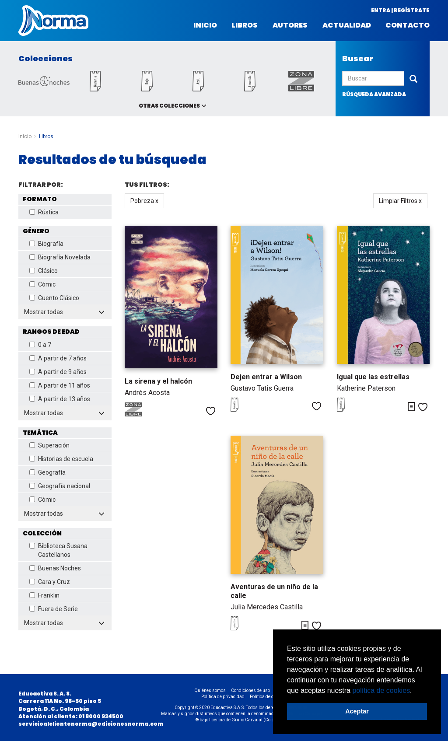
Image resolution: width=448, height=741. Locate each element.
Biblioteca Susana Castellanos (58, 550)
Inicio (205, 25)
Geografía (47, 472)
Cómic (42, 284)
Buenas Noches (55, 568)
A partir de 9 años (58, 371)
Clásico (43, 270)
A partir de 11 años (59, 385)
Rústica (44, 212)
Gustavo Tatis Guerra (262, 388)
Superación (49, 445)
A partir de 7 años (58, 358)
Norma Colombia (53, 20)
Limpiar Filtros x (400, 200)
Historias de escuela (61, 458)
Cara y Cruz (49, 581)
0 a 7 (40, 344)
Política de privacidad (223, 696)
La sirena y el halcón (158, 381)
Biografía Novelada (60, 257)
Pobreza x (144, 200)
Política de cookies (268, 696)
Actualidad (346, 25)
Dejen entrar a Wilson (266, 377)
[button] (415, 691)
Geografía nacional (59, 485)
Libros (244, 25)
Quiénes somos (210, 690)
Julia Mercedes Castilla (267, 607)
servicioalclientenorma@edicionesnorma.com (90, 723)
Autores (290, 25)
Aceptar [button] (357, 711)
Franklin (44, 595)
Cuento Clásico (54, 297)
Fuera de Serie (53, 608)
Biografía (46, 243)
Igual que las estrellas (373, 377)
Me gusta (210, 411)
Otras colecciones (169, 105)
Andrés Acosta (147, 392)
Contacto (407, 25)
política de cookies (381, 690)
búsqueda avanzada (374, 94)
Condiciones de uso (250, 690)
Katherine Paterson (366, 388)
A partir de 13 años (59, 398)
